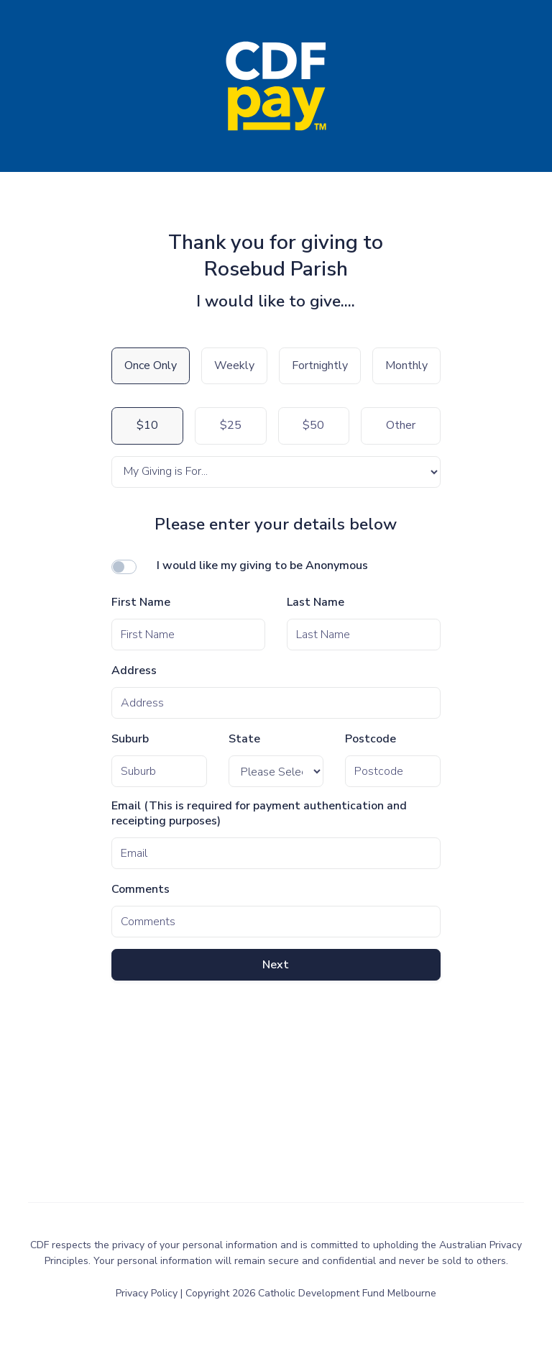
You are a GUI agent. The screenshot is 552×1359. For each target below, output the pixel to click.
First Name (140, 602)
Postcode (370, 739)
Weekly (234, 365)
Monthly (406, 365)
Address (134, 670)
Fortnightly (320, 365)
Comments (140, 889)
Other (400, 425)
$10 (147, 425)
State (244, 739)
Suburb (130, 739)
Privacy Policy (148, 1293)
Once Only (150, 365)
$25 (231, 425)
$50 (313, 425)
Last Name (315, 602)
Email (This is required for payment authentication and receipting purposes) (259, 814)
